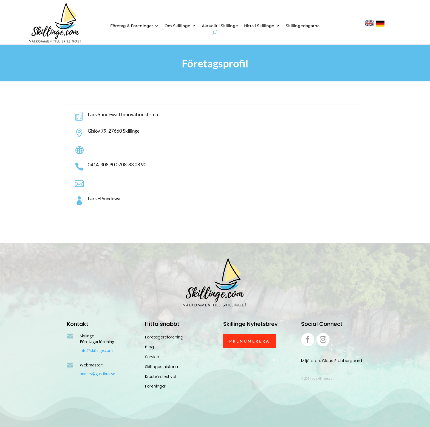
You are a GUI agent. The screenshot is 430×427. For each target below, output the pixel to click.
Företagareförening (164, 337)
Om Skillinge (177, 26)
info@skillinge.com (96, 350)
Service (152, 357)
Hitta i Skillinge (259, 26)
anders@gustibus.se (97, 373)
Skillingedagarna (302, 26)
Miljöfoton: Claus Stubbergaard (331, 360)
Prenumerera (249, 341)
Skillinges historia (161, 366)
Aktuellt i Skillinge (220, 26)
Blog (149, 347)
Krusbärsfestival (160, 376)
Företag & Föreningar (131, 26)
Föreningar (155, 386)
